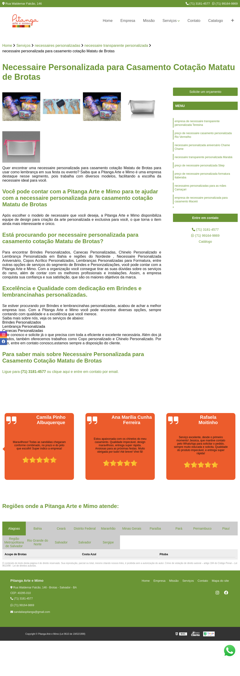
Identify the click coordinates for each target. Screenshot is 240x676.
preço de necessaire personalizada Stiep (200, 169)
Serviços (170, 21)
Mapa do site (220, 581)
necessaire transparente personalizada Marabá (203, 160)
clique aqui (61, 372)
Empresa (127, 21)
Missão (149, 21)
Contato (193, 21)
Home (108, 21)
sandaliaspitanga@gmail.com (30, 612)
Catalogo (215, 21)
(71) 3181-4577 (198, 3)
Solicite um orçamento (205, 92)
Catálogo (205, 243)
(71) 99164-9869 (225, 3)
